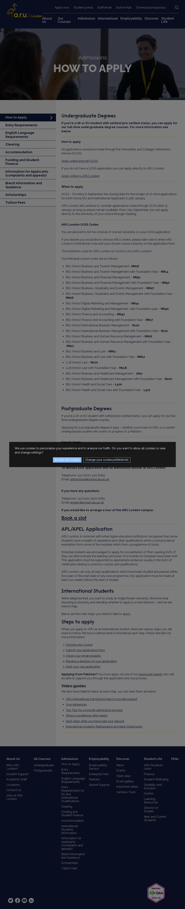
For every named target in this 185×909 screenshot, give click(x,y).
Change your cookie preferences (106, 459)
